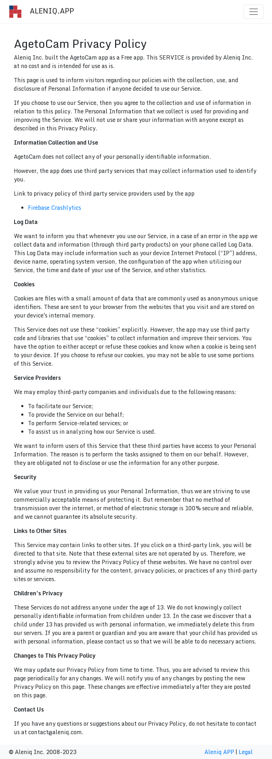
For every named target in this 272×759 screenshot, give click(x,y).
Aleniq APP (219, 752)
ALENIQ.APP (41, 12)
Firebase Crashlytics (54, 207)
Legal (246, 752)
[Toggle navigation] (254, 12)
